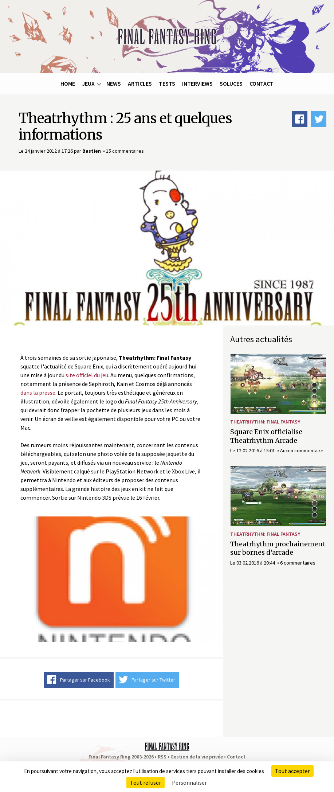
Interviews (197, 83)
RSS (162, 756)
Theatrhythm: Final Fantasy (265, 421)
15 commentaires (125, 151)
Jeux (88, 83)
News (113, 83)
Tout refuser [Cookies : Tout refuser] (145, 782)
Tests (167, 83)
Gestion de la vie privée (196, 756)
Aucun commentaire (301, 450)
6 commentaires (297, 562)
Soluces (231, 83)
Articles (140, 83)
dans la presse (37, 392)
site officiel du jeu (87, 375)
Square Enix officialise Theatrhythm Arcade (266, 436)
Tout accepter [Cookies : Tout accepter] (292, 771)
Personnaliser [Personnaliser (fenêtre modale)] (189, 782)
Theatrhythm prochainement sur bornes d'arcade (278, 548)
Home (67, 83)
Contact (261, 83)
